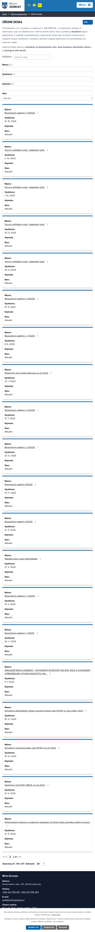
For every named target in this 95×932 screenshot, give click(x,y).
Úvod (4, 14)
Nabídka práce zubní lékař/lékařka (23, 558)
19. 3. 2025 (10, 604)
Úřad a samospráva (19, 14)
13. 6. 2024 (10, 793)
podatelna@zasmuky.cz (13, 900)
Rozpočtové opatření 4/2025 (21, 484)
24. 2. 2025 (10, 641)
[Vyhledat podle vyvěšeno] (47, 79)
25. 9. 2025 (10, 232)
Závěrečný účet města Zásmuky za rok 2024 (29, 373)
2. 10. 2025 (10, 158)
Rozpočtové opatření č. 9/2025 (22, 112)
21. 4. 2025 (10, 529)
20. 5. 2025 (10, 492)
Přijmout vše (33, 927)
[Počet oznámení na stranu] (40, 864)
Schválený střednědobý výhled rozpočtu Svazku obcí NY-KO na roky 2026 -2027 (46, 710)
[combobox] (32, 57)
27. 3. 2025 (10, 567)
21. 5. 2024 (10, 833)
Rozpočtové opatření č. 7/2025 (22, 335)
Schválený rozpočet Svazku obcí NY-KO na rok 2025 (32, 747)
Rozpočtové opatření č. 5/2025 (22, 447)
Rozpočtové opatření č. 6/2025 (22, 410)
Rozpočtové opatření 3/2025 (21, 521)
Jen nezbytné (49, 927)
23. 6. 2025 (10, 455)
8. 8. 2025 (10, 344)
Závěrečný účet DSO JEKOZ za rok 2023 (27, 785)
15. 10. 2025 (10, 121)
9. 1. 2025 (9, 681)
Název (6, 64)
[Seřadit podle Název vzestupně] (12, 64)
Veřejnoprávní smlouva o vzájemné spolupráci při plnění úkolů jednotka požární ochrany (47, 824)
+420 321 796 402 (30, 892)
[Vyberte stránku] (10, 857)
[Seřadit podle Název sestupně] (12, 65)
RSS (88, 22)
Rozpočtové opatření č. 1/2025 (22, 633)
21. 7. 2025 (10, 418)
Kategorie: (7, 56)
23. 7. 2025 (10, 381)
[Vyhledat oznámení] (47, 69)
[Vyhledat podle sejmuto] (47, 88)
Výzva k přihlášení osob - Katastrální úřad (27, 150)
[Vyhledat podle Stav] (47, 98)
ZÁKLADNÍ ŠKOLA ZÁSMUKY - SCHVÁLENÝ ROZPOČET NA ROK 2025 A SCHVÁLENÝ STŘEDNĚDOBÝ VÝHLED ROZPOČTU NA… (47, 672)
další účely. (56, 914)
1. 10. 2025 (10, 195)
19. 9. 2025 (10, 306)
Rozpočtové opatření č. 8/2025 (22, 298)
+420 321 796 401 (11, 892)
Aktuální (8, 134)
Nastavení (63, 927)
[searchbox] (32, 57)
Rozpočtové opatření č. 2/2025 (22, 595)
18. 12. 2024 (10, 719)
